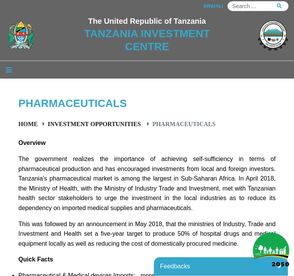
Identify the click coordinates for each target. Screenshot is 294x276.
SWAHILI (213, 6)
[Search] (258, 6)
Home (28, 124)
